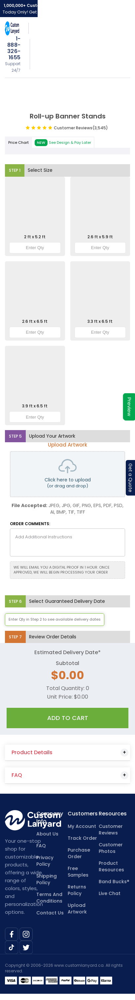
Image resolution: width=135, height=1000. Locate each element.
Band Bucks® (114, 881)
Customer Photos (111, 848)
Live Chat (109, 893)
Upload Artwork (77, 908)
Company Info (49, 817)
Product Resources (111, 866)
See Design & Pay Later (63, 142)
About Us (47, 834)
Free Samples (78, 871)
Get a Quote (130, 477)
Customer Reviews (81, 128)
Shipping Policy (46, 879)
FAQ (17, 775)
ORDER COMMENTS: (30, 523)
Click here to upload (68, 474)
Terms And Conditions (49, 897)
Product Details (32, 752)
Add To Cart (67, 718)
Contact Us (50, 913)
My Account (82, 826)
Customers (83, 813)
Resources (113, 813)
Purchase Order (79, 853)
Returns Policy (77, 890)
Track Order (82, 838)
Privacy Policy (44, 860)
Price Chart (18, 142)
